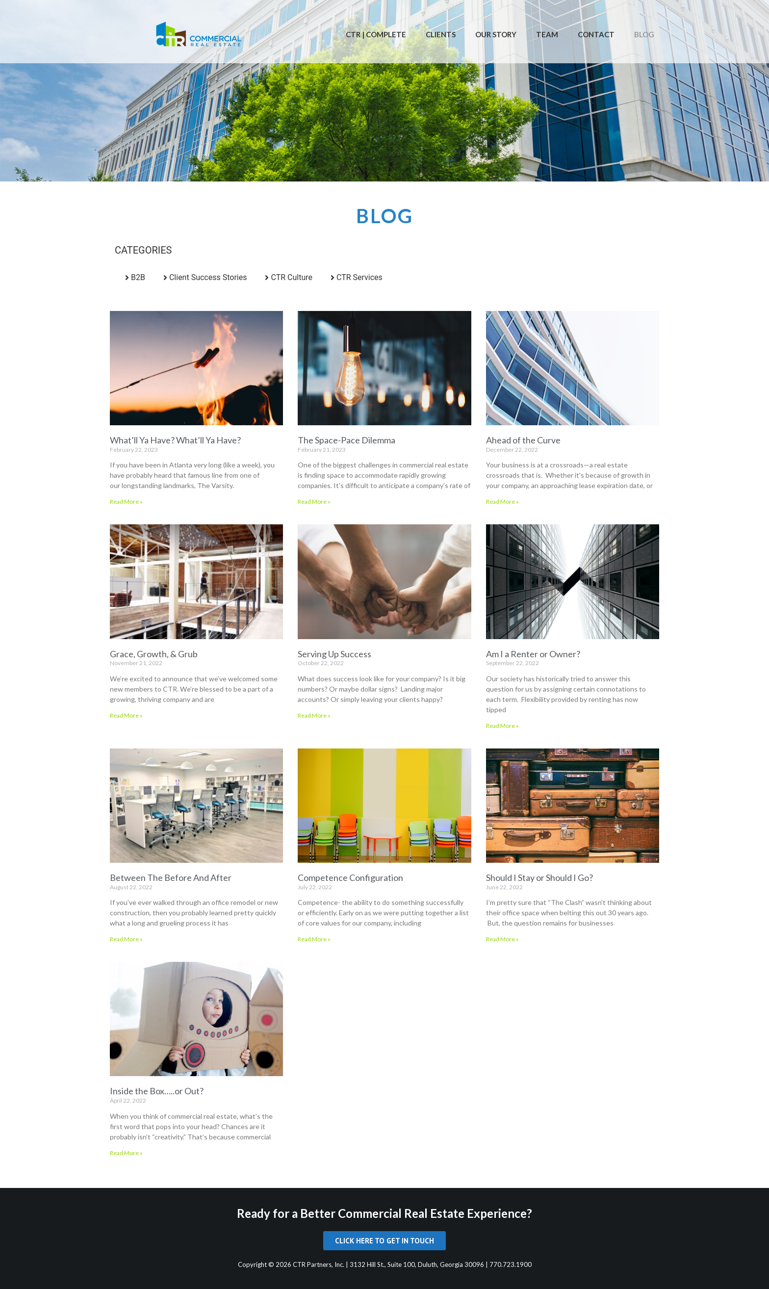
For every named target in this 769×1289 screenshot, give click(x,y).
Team (547, 34)
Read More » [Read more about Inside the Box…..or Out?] (126, 1153)
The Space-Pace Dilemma (346, 440)
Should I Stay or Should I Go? (539, 877)
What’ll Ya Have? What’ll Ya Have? (175, 440)
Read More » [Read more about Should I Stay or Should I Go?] (502, 939)
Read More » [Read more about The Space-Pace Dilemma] (314, 501)
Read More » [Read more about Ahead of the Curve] (502, 501)
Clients (441, 34)
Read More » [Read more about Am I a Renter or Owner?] (502, 725)
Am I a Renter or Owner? (533, 653)
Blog (644, 34)
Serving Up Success (334, 653)
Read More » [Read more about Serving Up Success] (314, 715)
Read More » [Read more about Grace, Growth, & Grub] (126, 715)
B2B (138, 277)
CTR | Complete (376, 34)
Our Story (495, 34)
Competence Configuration (350, 877)
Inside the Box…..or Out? (157, 1090)
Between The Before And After (170, 877)
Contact (596, 34)
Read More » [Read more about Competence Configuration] (314, 939)
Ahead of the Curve (523, 440)
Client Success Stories (208, 277)
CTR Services (359, 277)
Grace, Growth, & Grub (154, 653)
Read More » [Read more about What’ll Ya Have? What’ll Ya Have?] (126, 501)
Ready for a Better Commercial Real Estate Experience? (384, 1213)
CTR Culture (291, 277)
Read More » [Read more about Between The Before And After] (126, 939)
